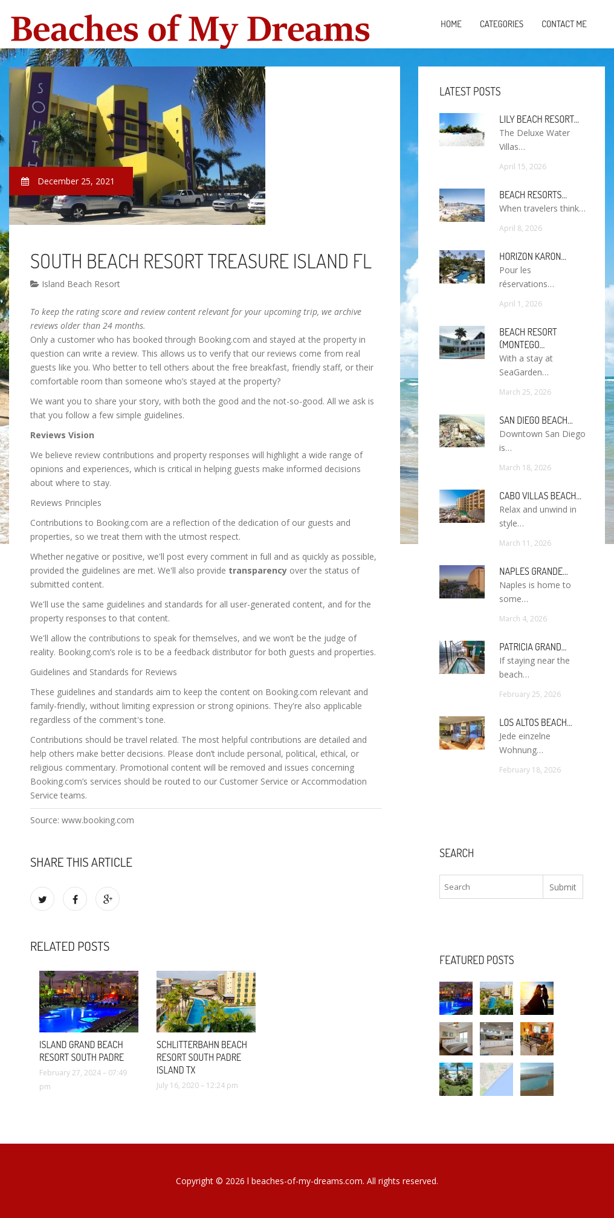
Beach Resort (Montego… (528, 338)
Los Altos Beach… (535, 722)
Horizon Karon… (532, 256)
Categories (501, 24)
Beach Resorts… (533, 195)
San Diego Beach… (535, 420)
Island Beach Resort (75, 284)
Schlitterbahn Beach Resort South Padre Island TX (202, 1057)
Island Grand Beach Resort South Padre (81, 1050)
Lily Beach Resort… (539, 119)
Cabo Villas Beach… (540, 496)
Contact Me (564, 24)
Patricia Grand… (532, 647)
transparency (257, 570)
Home (451, 24)
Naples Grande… (533, 571)
